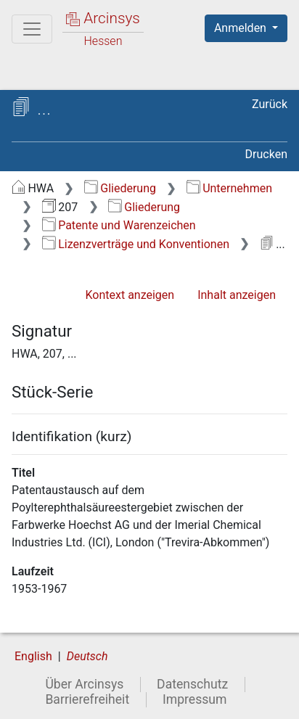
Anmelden (241, 28)
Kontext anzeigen (129, 295)
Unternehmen (229, 188)
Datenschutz (192, 684)
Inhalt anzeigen (236, 295)
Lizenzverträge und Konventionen (135, 244)
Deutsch (87, 656)
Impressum (195, 699)
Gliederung (120, 188)
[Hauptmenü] (32, 29)
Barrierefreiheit (87, 699)
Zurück (269, 104)
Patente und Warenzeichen (119, 225)
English (33, 656)
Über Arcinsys (84, 684)
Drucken (266, 154)
